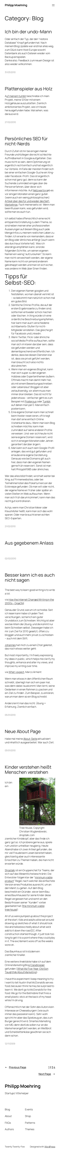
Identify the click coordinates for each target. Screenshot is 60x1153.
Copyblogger (37, 965)
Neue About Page (23, 731)
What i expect (16, 672)
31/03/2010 (10, 72)
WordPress (49, 1146)
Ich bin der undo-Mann (28, 31)
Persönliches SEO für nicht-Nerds (26, 141)
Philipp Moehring (16, 5)
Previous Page (15, 1067)
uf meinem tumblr (16, 96)
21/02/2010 (10, 526)
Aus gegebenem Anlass (29, 543)
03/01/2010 (10, 750)
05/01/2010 (10, 714)
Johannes (10, 645)
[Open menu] (53, 5)
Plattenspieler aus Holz (28, 88)
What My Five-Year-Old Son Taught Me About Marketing (26, 970)
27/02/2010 (10, 122)
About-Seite (30, 738)
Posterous (30, 401)
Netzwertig (39, 190)
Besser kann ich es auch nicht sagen (30, 577)
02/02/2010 (10, 558)
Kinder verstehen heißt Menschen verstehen (28, 770)
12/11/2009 (10, 1043)
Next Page (47, 1074)
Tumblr (46, 401)
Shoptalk (10, 870)
